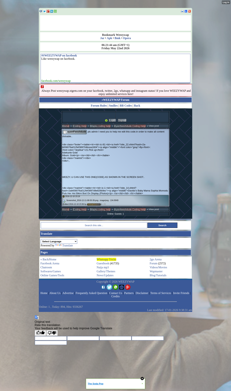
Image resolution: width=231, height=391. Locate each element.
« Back (44, 259)
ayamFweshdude (76, 131)
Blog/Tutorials (158, 275)
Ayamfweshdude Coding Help (129, 126)
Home (66, 126)
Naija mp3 (103, 267)
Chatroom (46, 267)
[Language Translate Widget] (59, 241)
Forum (153, 263)
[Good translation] (40, 333)
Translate (64, 245)
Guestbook (103, 263)
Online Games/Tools (52, 275)
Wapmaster (156, 271)
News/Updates (105, 275)
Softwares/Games (50, 271)
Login (112, 120)
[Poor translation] (52, 333)
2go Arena (156, 259)
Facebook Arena (49, 263)
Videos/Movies (158, 267)
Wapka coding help (100, 126)
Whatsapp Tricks (106, 259)
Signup (122, 120)
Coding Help (79, 126)
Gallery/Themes (106, 271)
